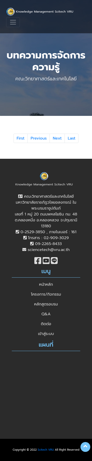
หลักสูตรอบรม (46, 304)
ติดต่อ (46, 324)
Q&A (46, 314)
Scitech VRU (46, 450)
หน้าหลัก (46, 284)
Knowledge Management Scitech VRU (39, 11)
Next (57, 138)
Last (71, 138)
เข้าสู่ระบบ (46, 334)
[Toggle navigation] (13, 22)
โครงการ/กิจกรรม (46, 294)
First (21, 138)
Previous (39, 138)
